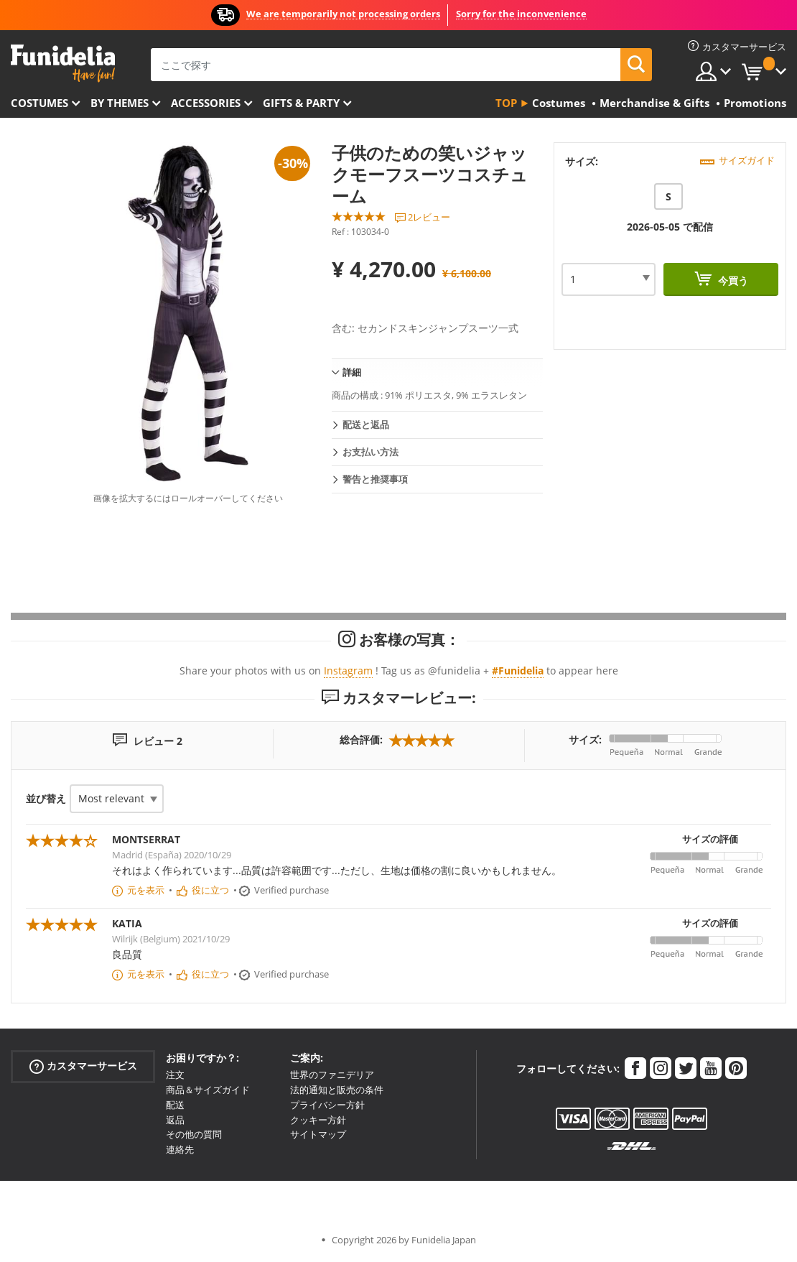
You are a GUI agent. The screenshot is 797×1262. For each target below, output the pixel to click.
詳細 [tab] (351, 372)
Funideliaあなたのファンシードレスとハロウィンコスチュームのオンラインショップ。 (63, 64)
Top (506, 103)
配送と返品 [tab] (365, 424)
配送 (175, 1104)
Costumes (39, 103)
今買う (731, 280)
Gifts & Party (301, 103)
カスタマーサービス (83, 1066)
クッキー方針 (318, 1119)
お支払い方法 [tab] (370, 451)
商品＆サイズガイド (208, 1089)
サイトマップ (318, 1134)
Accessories (206, 103)
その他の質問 (194, 1134)
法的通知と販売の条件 (336, 1089)
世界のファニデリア (332, 1074)
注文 (175, 1074)
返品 (175, 1119)
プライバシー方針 (327, 1104)
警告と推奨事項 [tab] (375, 479)
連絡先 (180, 1149)
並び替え (46, 798)
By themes (119, 103)
